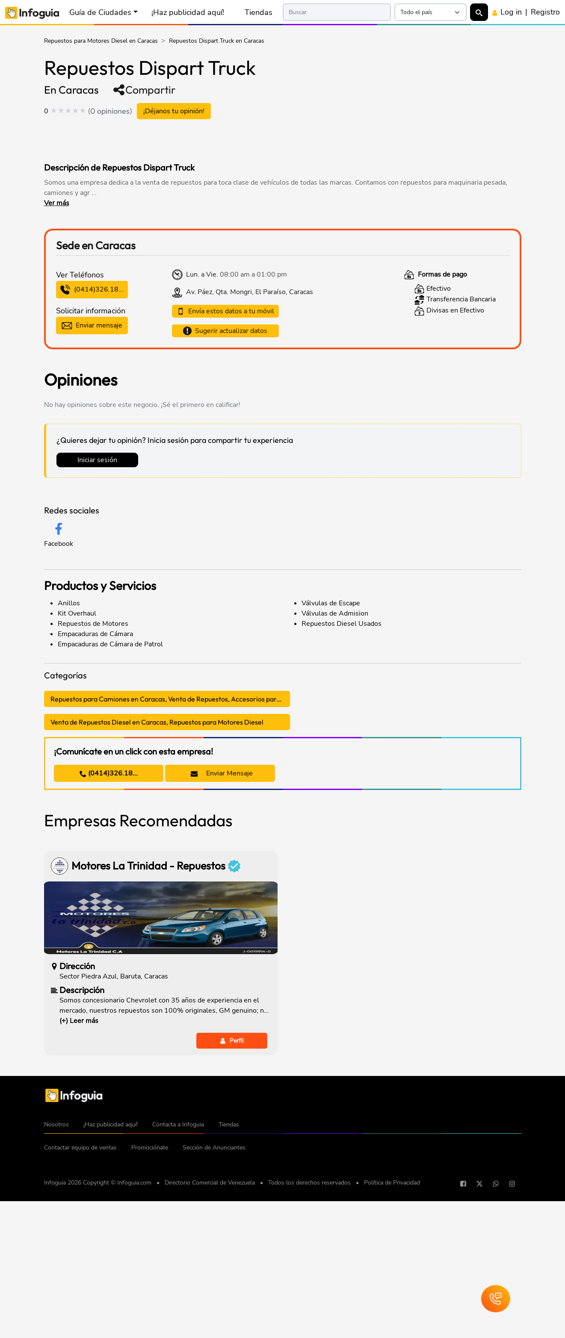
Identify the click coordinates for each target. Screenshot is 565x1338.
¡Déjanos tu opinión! (173, 111)
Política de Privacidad (392, 1323)
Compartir (143, 89)
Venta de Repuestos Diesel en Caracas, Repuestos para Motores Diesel (156, 862)
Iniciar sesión (97, 600)
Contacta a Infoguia (178, 1265)
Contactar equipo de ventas (80, 1288)
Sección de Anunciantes (214, 1288)
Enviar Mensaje (222, 913)
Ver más (56, 203)
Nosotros (56, 1265)
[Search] (337, 12)
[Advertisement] (208, 138)
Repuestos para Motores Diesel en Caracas (101, 41)
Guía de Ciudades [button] (100, 12)
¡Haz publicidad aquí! (187, 12)
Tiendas (258, 12)
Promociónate (149, 1288)
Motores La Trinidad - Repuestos (155, 1006)
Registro (545, 12)
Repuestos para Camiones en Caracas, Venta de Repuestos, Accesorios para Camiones (170, 839)
